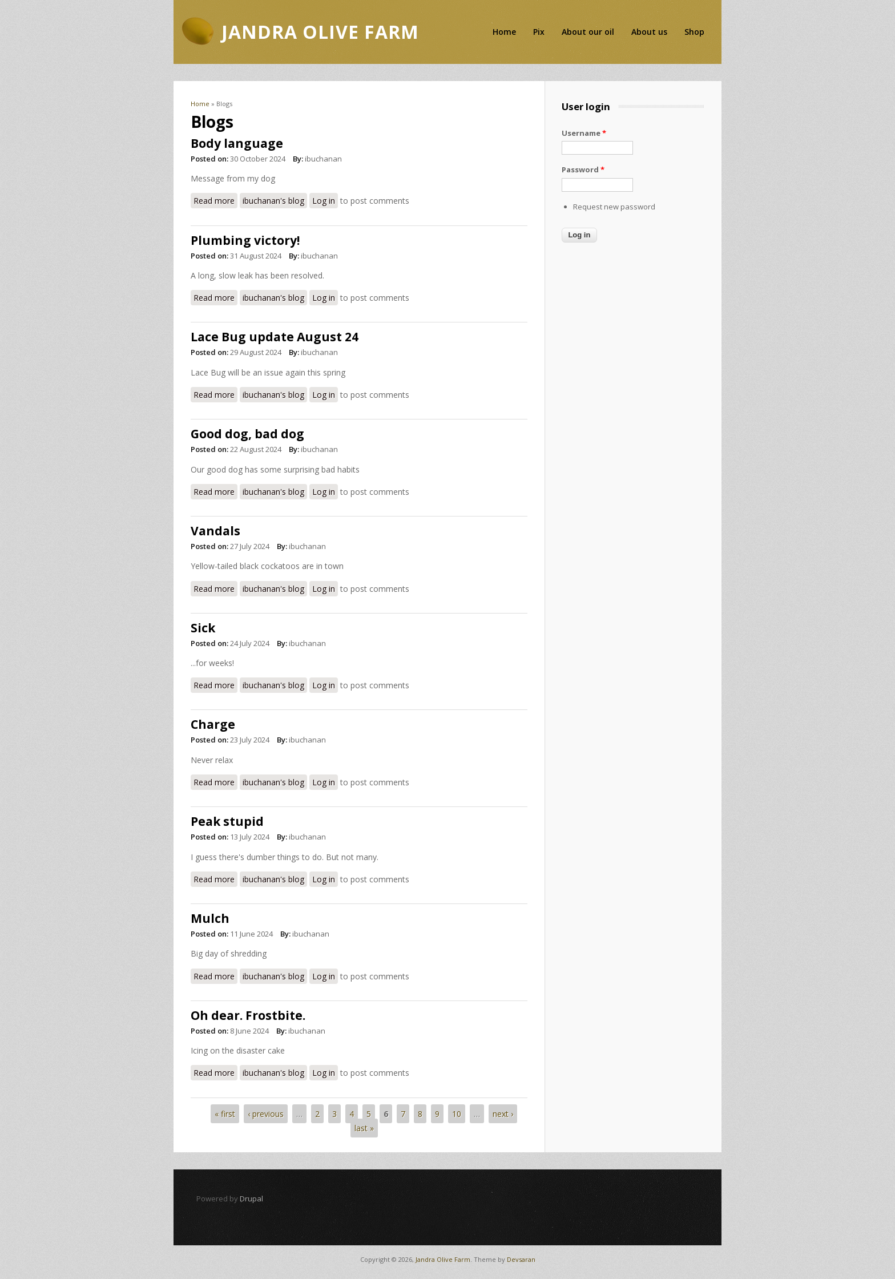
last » (364, 1128)
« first (225, 1113)
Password (583, 169)
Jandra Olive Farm (443, 1259)
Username (584, 133)
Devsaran (521, 1259)
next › (503, 1113)
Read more (215, 199)
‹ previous (266, 1113)
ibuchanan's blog (273, 200)
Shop (694, 31)
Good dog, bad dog (247, 434)
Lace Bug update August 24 (274, 337)
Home (504, 31)
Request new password (614, 206)
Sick (203, 628)
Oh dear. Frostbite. (248, 1015)
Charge (213, 724)
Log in (323, 200)
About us (649, 31)
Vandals (215, 531)
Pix (539, 31)
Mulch (210, 918)
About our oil (588, 31)
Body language (237, 143)
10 (456, 1113)
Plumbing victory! (245, 240)
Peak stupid (227, 821)
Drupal (251, 1198)
